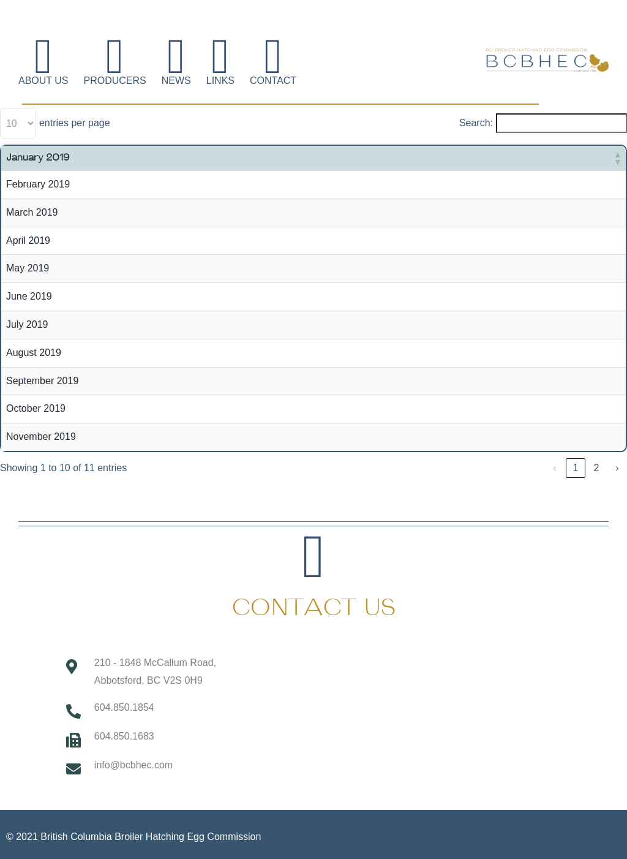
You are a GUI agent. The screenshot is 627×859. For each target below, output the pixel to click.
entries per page (74, 123)
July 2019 (27, 324)
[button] (617, 158)
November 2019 (41, 436)
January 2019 (37, 158)
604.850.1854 (124, 707)
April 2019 (28, 240)
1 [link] (576, 468)
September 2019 (42, 381)
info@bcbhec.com (133, 765)
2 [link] (596, 468)
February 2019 (38, 184)
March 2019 (32, 212)
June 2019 (29, 296)
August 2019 (33, 352)
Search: (476, 123)
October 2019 (36, 408)
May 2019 (27, 268)
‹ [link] (554, 468)
